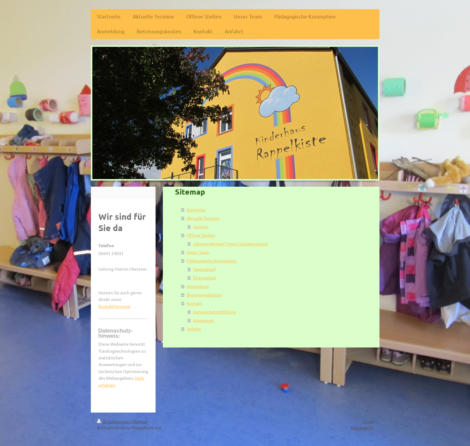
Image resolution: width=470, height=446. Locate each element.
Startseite (196, 209)
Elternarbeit (204, 277)
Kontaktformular (114, 306)
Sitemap (139, 421)
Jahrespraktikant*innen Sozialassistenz (230, 243)
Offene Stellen (201, 235)
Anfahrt (194, 328)
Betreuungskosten (204, 294)
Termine (201, 226)
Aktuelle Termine (203, 218)
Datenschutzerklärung (214, 311)
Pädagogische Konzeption (212, 260)
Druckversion (113, 421)
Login (368, 421)
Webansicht (362, 427)
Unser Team (198, 252)
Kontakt (194, 303)
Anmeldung (198, 286)
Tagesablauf (204, 269)
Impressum (203, 320)
